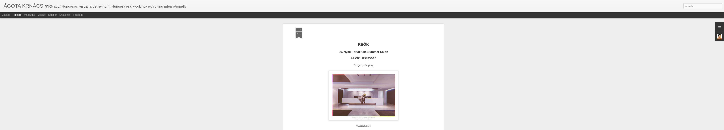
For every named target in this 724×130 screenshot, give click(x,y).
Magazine (29, 14)
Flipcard (17, 14)
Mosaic (41, 14)
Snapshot (64, 14)
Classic (6, 14)
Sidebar (52, 14)
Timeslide (78, 14)
